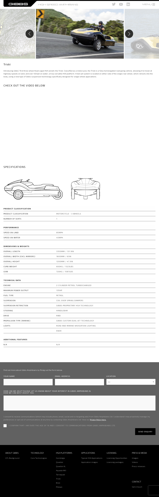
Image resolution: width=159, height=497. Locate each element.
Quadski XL (60, 466)
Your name (9, 376)
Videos (135, 462)
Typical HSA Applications (91, 458)
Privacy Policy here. (98, 420)
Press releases (138, 466)
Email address (62, 376)
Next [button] (141, 34)
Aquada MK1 (61, 470)
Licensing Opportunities (117, 458)
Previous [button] (17, 34)
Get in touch (137, 487)
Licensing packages (115, 462)
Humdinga (60, 458)
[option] (79, 34)
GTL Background (12, 458)
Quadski (59, 462)
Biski (58, 483)
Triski (58, 479)
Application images (89, 462)
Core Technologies (39, 458)
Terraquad (60, 474)
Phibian (59, 487)
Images (135, 458)
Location (111, 376)
